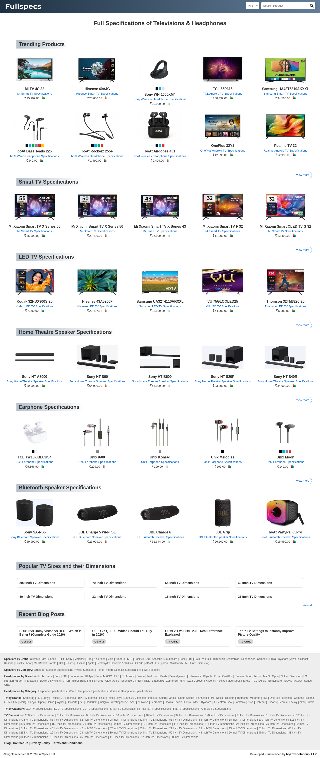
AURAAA (143, 702)
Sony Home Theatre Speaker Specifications (35, 381)
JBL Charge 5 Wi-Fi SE (97, 532)
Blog (7, 743)
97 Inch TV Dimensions (154, 737)
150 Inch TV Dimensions (66, 724)
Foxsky (19, 663)
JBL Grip (222, 532)
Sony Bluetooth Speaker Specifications (35, 537)
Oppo (275, 676)
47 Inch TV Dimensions (123, 728)
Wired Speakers (84, 669)
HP (182, 680)
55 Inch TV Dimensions (153, 728)
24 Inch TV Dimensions (34, 728)
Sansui (128, 697)
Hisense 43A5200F (97, 301)
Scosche (157, 659)
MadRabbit (40, 663)
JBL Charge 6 (160, 532)
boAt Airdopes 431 (160, 151)
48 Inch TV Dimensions (213, 732)
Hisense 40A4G (97, 89)
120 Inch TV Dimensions (219, 715)
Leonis (283, 702)
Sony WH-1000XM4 (160, 94)
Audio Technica (43, 676)
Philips (70, 663)
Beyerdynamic (177, 676)
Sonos (52, 659)
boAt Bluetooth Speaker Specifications (285, 537)
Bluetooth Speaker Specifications (53, 669)
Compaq (262, 659)
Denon (141, 676)
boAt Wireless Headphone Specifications (97, 156)
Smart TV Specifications (124, 708)
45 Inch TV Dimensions (94, 737)
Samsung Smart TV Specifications (285, 93)
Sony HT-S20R (223, 377)
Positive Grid (142, 659)
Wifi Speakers (152, 669)
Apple (91, 663)
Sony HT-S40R (285, 377)
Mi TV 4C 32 (34, 89)
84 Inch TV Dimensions (34, 737)
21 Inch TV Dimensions (183, 728)
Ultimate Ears (38, 659)
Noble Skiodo (186, 697)
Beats (163, 676)
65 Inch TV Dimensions (100, 715)
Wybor (60, 702)
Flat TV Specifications (186, 708)
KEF (129, 659)
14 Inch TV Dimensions (153, 732)
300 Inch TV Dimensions (35, 724)
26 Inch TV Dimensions (64, 732)
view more (304, 174)
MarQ (266, 676)
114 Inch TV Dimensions (188, 724)
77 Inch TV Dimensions (34, 719)
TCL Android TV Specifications (222, 93)
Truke (83, 680)
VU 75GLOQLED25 (222, 301)
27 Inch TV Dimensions (250, 724)
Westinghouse (119, 702)
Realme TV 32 (285, 146)
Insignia (104, 702)
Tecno (257, 676)
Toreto (52, 663)
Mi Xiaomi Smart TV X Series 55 (34, 226)
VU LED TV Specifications (223, 306)
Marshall (79, 659)
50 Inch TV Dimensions (183, 732)
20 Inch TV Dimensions (242, 732)
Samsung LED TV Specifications (160, 306)
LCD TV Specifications (67, 708)
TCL (60, 663)
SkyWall (169, 702)
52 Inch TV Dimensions (153, 719)
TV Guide (172, 641)
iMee (196, 702)
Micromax (91, 697)
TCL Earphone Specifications (34, 462)
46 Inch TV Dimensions (64, 728)
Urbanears (194, 676)
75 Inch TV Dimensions (280, 724)
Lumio (310, 702)
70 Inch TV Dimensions (70, 715)
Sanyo (32, 702)
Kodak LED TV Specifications (35, 306)
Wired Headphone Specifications (88, 691)
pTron (164, 663)
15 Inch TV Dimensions (242, 728)
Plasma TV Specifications (156, 708)
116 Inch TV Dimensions (219, 724)
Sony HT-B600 (160, 377)
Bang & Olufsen (96, 659)
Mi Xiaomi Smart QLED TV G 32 (285, 226)
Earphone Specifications (52, 691)
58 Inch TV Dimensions (242, 719)
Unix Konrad (160, 457)
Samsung (203, 663)
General (26, 641)
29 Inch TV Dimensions (213, 728)
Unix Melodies (222, 457)
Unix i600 (97, 457)
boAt (29, 663)
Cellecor (303, 659)
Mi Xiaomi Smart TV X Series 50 (97, 226)
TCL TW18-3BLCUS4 (34, 457)
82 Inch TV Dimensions (94, 719)
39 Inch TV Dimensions (123, 732)
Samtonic (240, 702)
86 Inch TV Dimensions (64, 719)
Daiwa (50, 702)
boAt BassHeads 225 (34, 151)
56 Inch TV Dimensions (183, 719)
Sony (69, 659)
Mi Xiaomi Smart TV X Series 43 (160, 226)
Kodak (310, 697)
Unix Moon (285, 457)
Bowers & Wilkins (122, 663)
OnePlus (227, 676)
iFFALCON (10, 702)
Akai (302, 702)
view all (307, 605)
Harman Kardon (13, 680)
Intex (111, 697)
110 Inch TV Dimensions (124, 737)
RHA (75, 680)
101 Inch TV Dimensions (157, 724)
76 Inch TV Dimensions (96, 724)
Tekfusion (152, 676)
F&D (197, 659)
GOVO (139, 663)
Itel (81, 702)
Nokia (284, 676)
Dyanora (283, 659)
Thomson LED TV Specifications (285, 306)
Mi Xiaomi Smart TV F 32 (223, 226)
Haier (102, 697)
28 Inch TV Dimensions (94, 732)
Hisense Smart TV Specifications (97, 93)
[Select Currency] (252, 5)
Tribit (61, 659)
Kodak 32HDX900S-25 (34, 301)
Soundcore (170, 659)
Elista (272, 659)
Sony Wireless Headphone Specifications (160, 99)
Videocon (140, 697)
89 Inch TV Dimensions (126, 724)
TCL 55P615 (222, 89)
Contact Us (20, 743)
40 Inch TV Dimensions (159, 715)
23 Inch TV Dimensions (34, 732)
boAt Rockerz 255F (97, 151)
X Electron (219, 702)
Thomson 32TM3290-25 (285, 301)
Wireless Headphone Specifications (131, 691)
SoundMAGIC (103, 676)
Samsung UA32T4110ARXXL (159, 301)
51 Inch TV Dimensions (272, 728)
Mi (186, 663)
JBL (190, 659)
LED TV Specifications (39, 708)
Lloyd (119, 697)
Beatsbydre (103, 663)
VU (63, 697)
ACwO (149, 663)
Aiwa (293, 659)
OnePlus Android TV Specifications (222, 150)
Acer (133, 702)
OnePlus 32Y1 (222, 146)
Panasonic (31, 680)
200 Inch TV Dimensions (39, 715)
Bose (183, 659)
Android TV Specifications (216, 708)
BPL (80, 697)
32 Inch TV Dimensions (189, 715)
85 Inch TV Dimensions (250, 715)
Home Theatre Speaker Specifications (118, 669)
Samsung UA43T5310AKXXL (285, 89)
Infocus (152, 697)
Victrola (206, 659)
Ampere (120, 659)
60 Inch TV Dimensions (130, 715)
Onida (172, 697)
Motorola (255, 697)
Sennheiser (248, 659)
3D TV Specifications (95, 708)
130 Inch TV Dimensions (273, 719)
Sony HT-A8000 (34, 377)
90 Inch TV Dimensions (184, 737)
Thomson (242, 697)
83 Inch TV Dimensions (213, 719)
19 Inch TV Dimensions (64, 737)
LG (157, 663)
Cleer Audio (112, 680)
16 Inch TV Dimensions (280, 715)
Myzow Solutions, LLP (301, 754)
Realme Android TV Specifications (285, 150)
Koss (217, 676)
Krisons (8, 663)
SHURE (98, 680)
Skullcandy (176, 663)
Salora (163, 697)
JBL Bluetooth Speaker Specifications (97, 537)
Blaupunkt (219, 659)
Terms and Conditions (67, 743)
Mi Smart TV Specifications (34, 93)
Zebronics (233, 659)
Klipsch (207, 676)
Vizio (111, 659)
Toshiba (71, 697)
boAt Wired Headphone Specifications (34, 156)
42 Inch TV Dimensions (94, 728)
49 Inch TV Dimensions (272, 732)
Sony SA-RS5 (35, 532)
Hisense (80, 663)
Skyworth (71, 702)
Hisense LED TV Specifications (97, 306)
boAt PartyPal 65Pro (285, 532)
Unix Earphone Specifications (97, 462)
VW (230, 702)
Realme (239, 676)
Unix (193, 663)
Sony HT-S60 (97, 377)
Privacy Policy (40, 743)
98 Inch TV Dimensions (123, 719)
